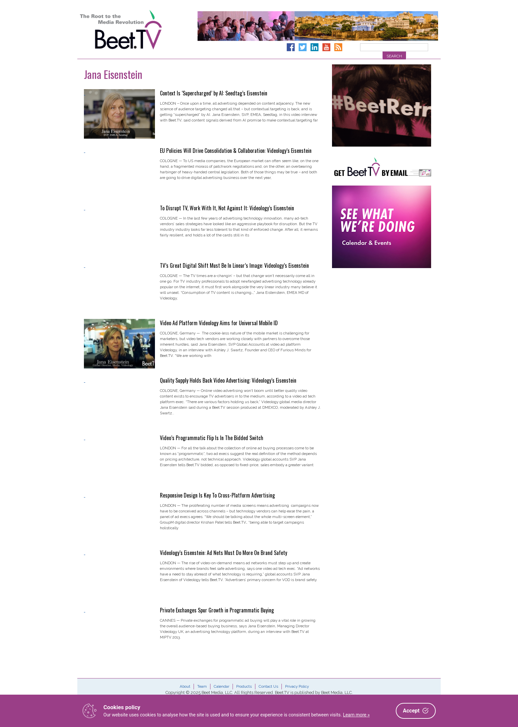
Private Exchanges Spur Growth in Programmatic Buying (217, 610)
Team (202, 686)
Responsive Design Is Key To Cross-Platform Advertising (217, 495)
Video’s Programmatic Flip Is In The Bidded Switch (211, 438)
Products (244, 686)
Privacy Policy (297, 686)
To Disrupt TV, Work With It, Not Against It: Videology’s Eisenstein (227, 208)
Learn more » (356, 714)
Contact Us (268, 686)
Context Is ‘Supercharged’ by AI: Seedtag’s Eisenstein (213, 93)
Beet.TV (138, 30)
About (185, 686)
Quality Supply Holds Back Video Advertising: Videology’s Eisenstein (228, 380)
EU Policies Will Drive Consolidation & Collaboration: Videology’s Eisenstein (236, 151)
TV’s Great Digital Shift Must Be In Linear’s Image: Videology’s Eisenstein (234, 265)
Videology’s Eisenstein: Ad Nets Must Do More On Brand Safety (223, 553)
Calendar (221, 686)
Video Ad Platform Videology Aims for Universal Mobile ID (219, 323)
